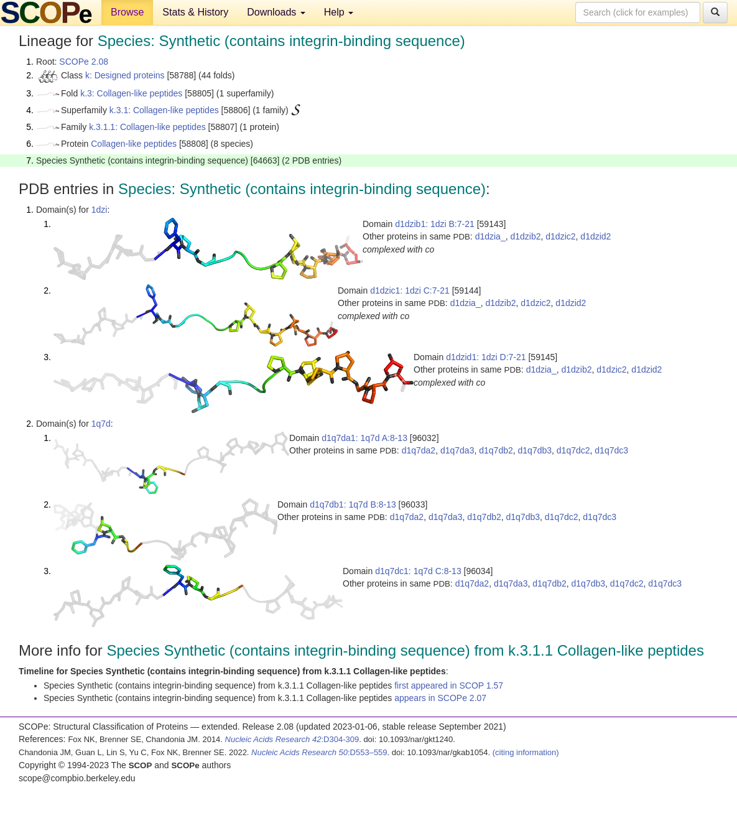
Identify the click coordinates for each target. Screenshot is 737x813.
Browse (127, 12)
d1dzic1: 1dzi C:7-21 (410, 290)
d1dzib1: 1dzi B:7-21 (435, 224)
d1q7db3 (535, 450)
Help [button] (338, 12)
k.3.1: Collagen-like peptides (164, 110)
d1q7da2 (419, 450)
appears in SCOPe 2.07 (440, 698)
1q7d (101, 424)
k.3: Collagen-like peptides (131, 93)
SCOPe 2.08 (83, 62)
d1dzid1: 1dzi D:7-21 (486, 357)
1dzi (99, 210)
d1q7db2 (496, 450)
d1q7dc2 (573, 450)
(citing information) (526, 752)
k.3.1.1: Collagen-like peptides (147, 127)
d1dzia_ (490, 236)
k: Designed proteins (125, 75)
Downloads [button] (276, 12)
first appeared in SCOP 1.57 (448, 685)
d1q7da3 (457, 450)
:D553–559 (319, 752)
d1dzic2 (560, 236)
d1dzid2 (595, 236)
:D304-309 (292, 739)
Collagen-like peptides (134, 144)
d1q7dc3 (611, 450)
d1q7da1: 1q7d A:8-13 (364, 438)
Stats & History (195, 12)
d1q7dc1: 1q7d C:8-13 (418, 571)
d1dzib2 (525, 236)
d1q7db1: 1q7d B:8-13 (353, 504)
